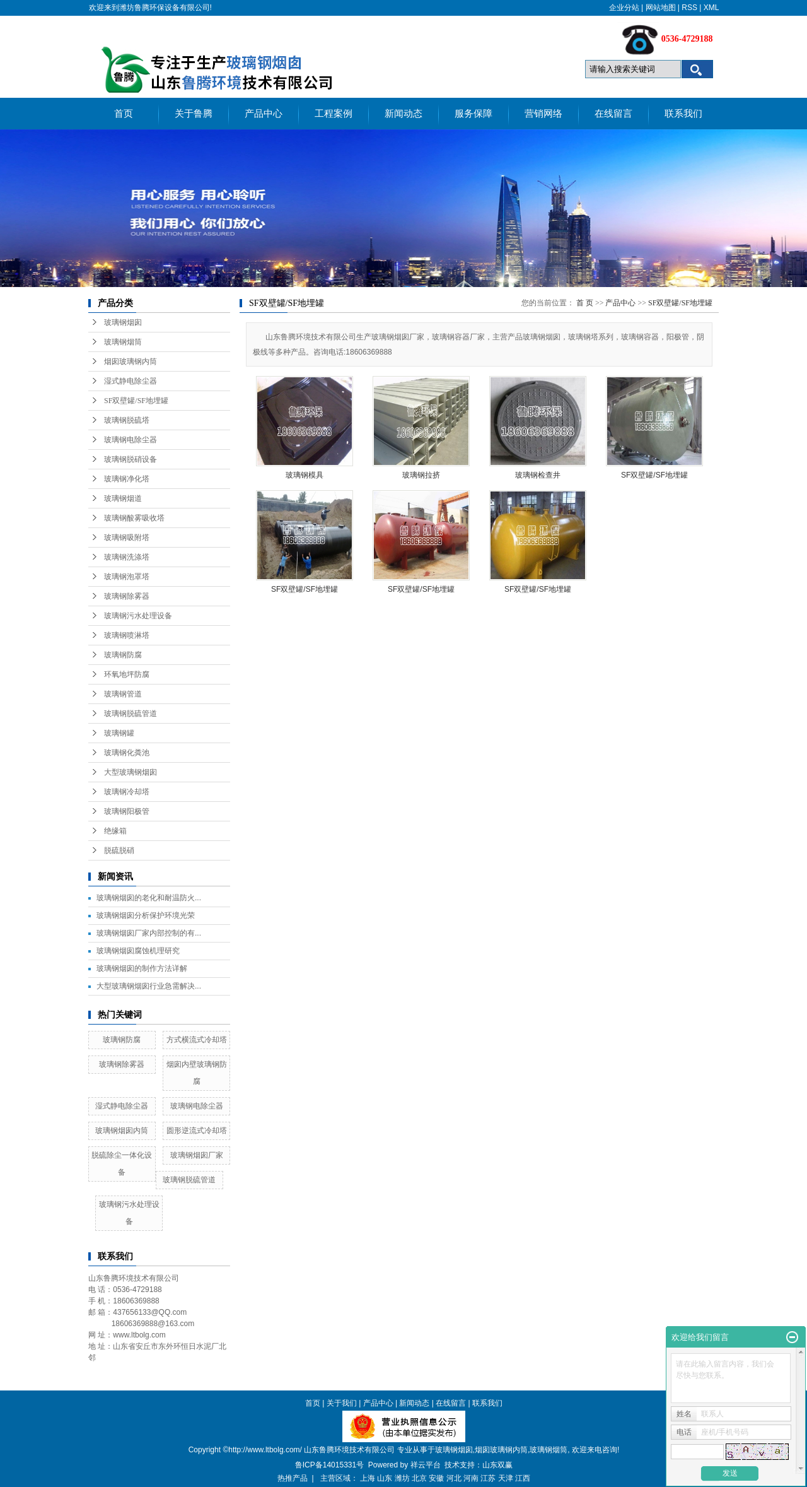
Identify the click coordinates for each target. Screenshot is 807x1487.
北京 (419, 1478)
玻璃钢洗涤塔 (126, 557)
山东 (384, 1478)
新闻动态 (403, 114)
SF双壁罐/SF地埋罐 (136, 400)
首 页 (584, 302)
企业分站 (624, 7)
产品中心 (263, 114)
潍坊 (402, 1478)
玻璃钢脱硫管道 (130, 713)
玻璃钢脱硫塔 (126, 420)
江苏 (488, 1478)
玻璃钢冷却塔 (126, 791)
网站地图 (661, 7)
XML (711, 7)
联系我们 (683, 114)
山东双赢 (497, 1465)
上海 (367, 1478)
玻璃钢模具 (304, 475)
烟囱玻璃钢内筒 (130, 361)
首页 (123, 114)
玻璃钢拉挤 (421, 475)
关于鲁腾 (193, 114)
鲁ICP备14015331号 (329, 1465)
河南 (471, 1478)
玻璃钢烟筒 (123, 342)
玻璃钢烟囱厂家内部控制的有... (148, 933)
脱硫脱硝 (119, 850)
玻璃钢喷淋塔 (126, 635)
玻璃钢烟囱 (123, 322)
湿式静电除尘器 (130, 381)
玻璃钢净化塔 (126, 478)
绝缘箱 (115, 830)
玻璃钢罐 (119, 733)
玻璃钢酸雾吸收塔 (134, 518)
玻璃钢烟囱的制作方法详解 (141, 968)
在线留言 (613, 114)
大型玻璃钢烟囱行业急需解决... (148, 986)
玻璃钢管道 (123, 694)
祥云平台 (425, 1465)
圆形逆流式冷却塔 (196, 1130)
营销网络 (543, 114)
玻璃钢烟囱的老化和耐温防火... (148, 897)
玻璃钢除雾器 (126, 596)
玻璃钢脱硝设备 (130, 459)
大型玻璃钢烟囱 (130, 772)
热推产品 (292, 1478)
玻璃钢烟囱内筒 (121, 1130)
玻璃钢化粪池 (126, 752)
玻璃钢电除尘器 (130, 439)
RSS (689, 7)
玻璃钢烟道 (123, 498)
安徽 (436, 1478)
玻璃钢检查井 (537, 475)
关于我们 (342, 1403)
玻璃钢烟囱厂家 (196, 1155)
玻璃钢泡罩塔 (126, 576)
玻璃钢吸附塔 (126, 537)
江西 (522, 1478)
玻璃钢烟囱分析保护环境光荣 (145, 915)
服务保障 (473, 114)
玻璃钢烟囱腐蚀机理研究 (138, 950)
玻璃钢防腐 (123, 654)
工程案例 (333, 114)
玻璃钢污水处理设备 (138, 615)
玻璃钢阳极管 (126, 811)
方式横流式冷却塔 (196, 1039)
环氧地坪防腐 (126, 674)
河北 (454, 1478)
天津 (505, 1478)
